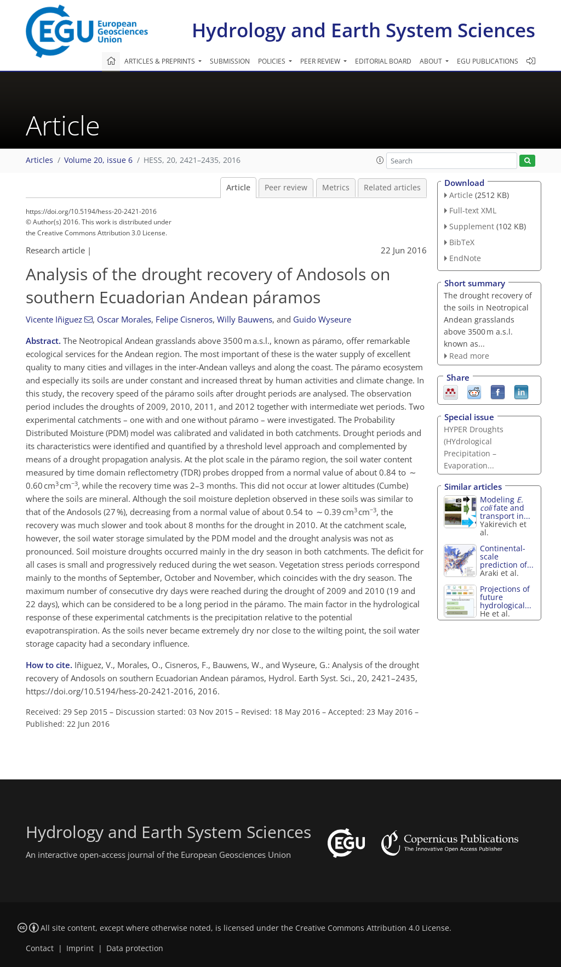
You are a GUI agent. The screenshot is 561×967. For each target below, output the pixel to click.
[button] (380, 160)
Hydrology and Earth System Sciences (363, 30)
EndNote (465, 258)
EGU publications (487, 61)
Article (238, 188)
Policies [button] (272, 61)
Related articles (392, 188)
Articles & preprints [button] (160, 61)
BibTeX (461, 242)
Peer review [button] (321, 61)
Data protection (134, 948)
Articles (39, 160)
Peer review (286, 188)
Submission (230, 61)
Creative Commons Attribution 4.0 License (372, 928)
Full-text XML (472, 210)
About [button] (432, 61)
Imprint (80, 948)
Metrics (336, 188)
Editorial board (383, 61)
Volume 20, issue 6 (98, 160)
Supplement (471, 226)
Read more (469, 355)
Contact (40, 948)
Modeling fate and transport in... (505, 507)
